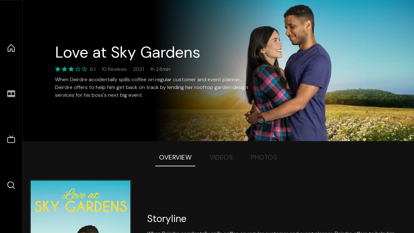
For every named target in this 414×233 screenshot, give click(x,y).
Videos (221, 157)
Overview (175, 157)
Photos (264, 157)
